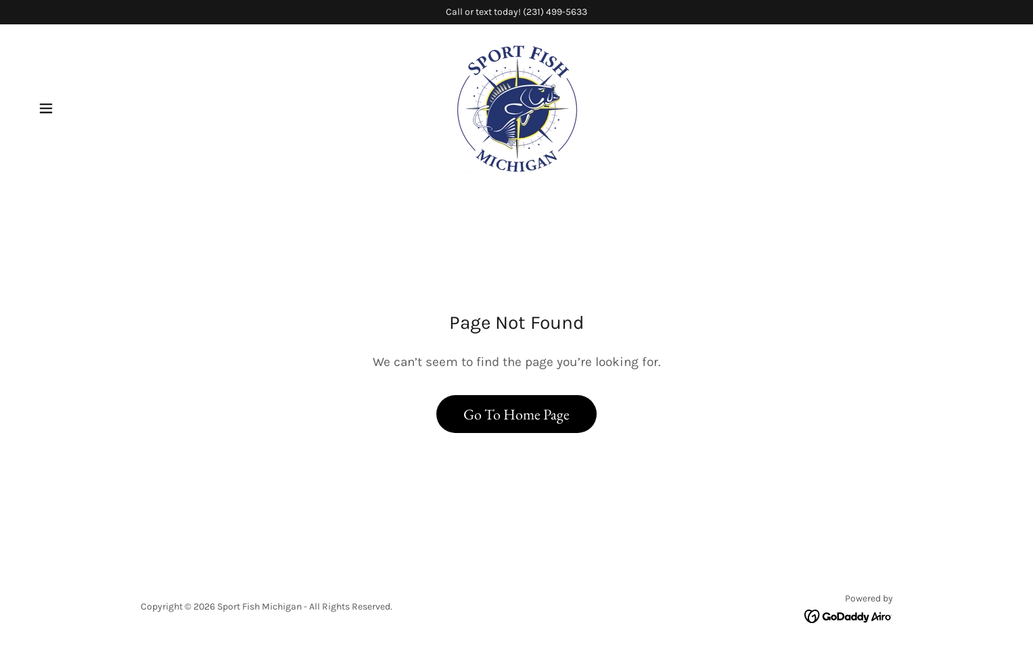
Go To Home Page (516, 414)
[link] (516, 107)
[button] (46, 108)
